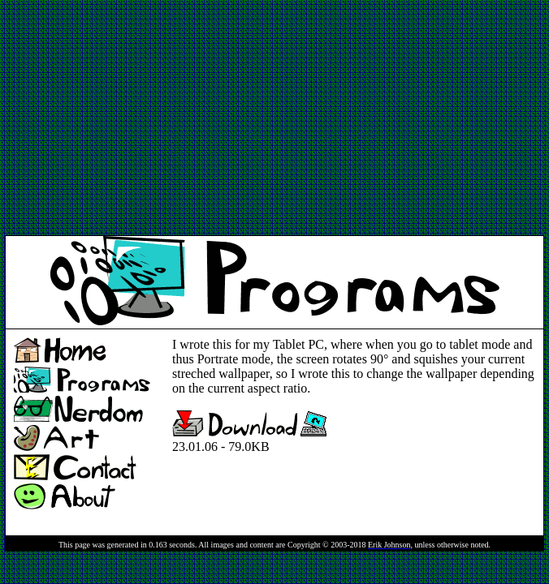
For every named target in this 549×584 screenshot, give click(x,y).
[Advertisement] (195, 118)
